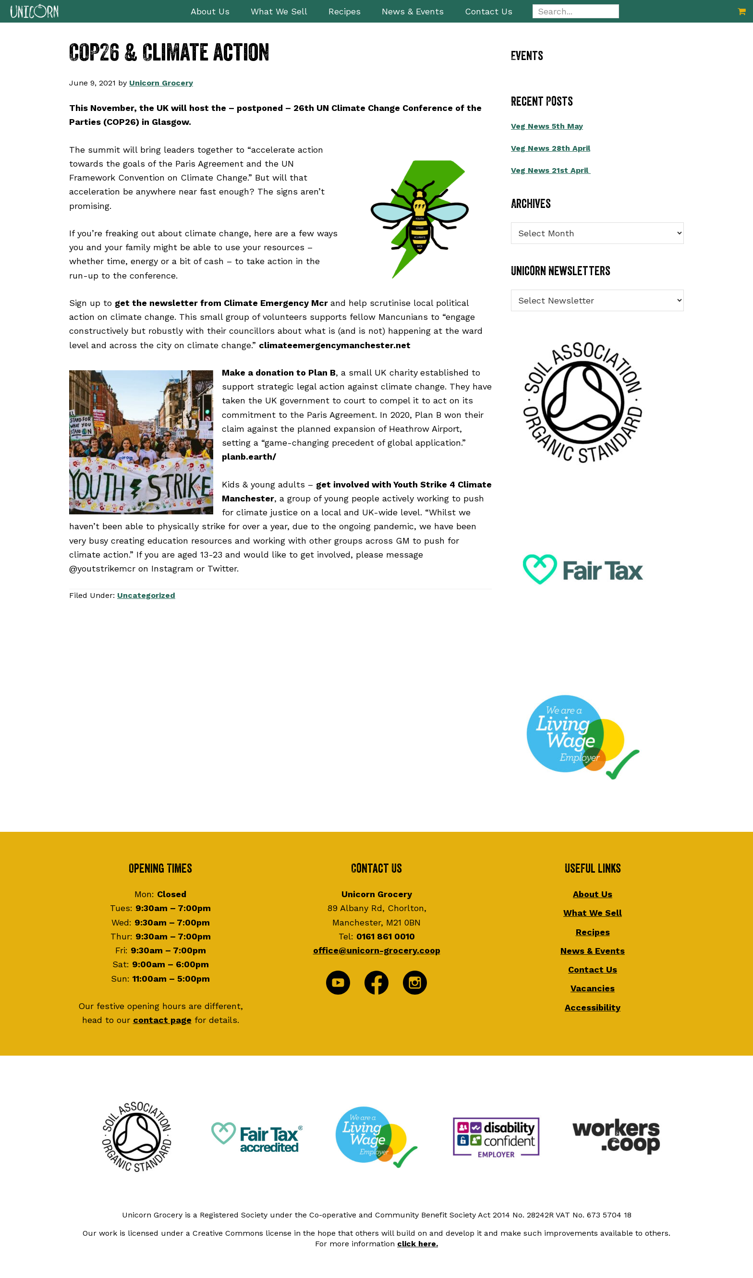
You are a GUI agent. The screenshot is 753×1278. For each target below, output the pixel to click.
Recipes (593, 932)
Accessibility (592, 1007)
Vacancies (593, 988)
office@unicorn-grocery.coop (376, 950)
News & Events (592, 951)
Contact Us (592, 969)
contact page (162, 1020)
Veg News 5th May (547, 126)
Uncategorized (146, 595)
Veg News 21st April (551, 170)
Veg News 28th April (550, 148)
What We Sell (592, 913)
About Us (592, 894)
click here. (417, 1243)
